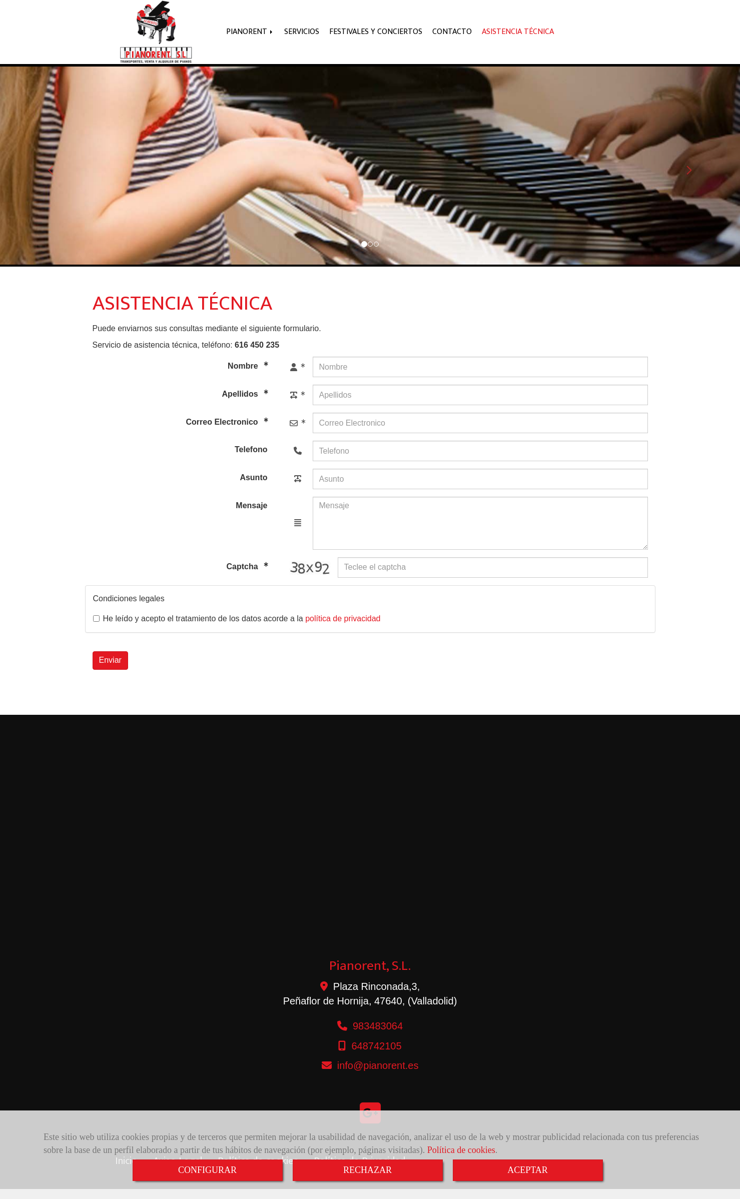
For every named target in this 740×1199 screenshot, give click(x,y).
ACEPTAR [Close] (527, 1170)
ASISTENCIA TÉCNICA (518, 37)
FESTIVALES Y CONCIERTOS (375, 37)
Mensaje (251, 515)
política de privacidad (342, 628)
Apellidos (241, 404)
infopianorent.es (378, 1075)
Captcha (243, 576)
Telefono (251, 459)
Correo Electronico (223, 432)
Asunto (253, 487)
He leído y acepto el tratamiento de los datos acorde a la (237, 628)
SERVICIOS (301, 37)
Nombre (244, 376)
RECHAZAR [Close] (367, 1170)
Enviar (110, 670)
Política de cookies (461, 1150)
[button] (55, 176)
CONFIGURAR (207, 1170)
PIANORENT (250, 37)
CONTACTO (452, 37)
